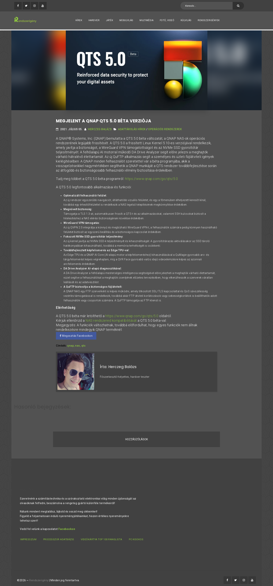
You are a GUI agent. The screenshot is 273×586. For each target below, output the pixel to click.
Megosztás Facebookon (76, 334)
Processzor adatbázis (59, 536)
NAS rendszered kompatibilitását (111, 320)
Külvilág (186, 20)
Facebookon (66, 525)
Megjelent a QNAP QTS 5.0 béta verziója (103, 120)
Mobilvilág (126, 20)
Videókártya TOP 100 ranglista (102, 536)
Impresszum (28, 536)
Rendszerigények (209, 20)
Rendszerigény (39, 576)
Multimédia (146, 20)
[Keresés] (238, 6)
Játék (109, 20)
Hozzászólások (136, 436)
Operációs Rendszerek (165, 128)
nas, (78, 344)
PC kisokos (137, 536)
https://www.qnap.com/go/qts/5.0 (151, 178)
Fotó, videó (167, 20)
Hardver (94, 20)
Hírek (78, 20)
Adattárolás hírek (132, 128)
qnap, (71, 344)
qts (83, 344)
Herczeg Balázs (100, 128)
